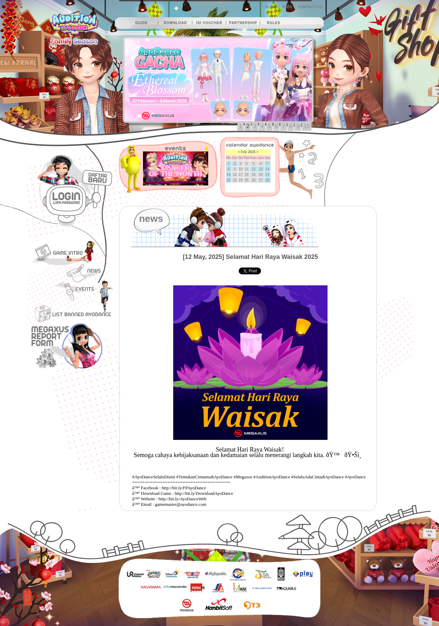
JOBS (287, 7)
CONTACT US (310, 7)
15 (228, 175)
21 (267, 175)
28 (267, 180)
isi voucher (209, 23)
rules (273, 23)
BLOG (270, 7)
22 (228, 180)
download (175, 23)
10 (307, 126)
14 (267, 169)
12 (254, 169)
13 (261, 169)
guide (141, 23)
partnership (243, 23)
